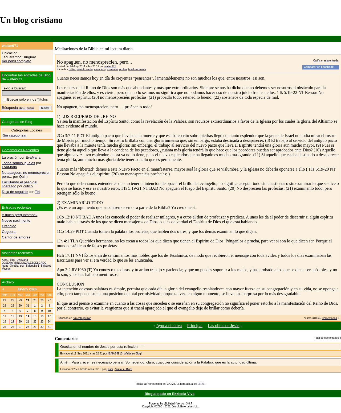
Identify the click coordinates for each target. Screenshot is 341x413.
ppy (22, 265)
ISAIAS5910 (115, 353)
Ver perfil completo (16, 61)
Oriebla (14, 265)
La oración (10, 157)
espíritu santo (85, 69)
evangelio (99, 69)
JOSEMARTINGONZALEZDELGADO (24, 262)
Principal (194, 325)
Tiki (37, 192)
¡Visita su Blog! (133, 353)
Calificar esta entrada (326, 60)
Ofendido (9, 226)
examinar (112, 69)
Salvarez (46, 265)
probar (123, 69)
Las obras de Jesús (223, 325)
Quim (110, 369)
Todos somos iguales (18, 163)
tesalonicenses (137, 69)
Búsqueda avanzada (18, 108)
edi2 (12, 259)
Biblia (71, 69)
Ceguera (8, 232)
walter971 (110, 66)
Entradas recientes (16, 207)
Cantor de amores (16, 237)
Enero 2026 (27, 289)
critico (28, 186)
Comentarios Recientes (20, 150)
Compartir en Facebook (319, 66)
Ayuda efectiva (169, 325)
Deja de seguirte (15, 192)
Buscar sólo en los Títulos (25, 99)
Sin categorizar (82, 318)
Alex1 (5, 259)
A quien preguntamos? (19, 215)
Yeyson (6, 268)
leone (5, 265)
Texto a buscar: (14, 88)
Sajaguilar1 (32, 265)
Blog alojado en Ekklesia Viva (169, 394)
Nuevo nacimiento (16, 220)
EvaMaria (33, 157)
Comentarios (329, 318)
